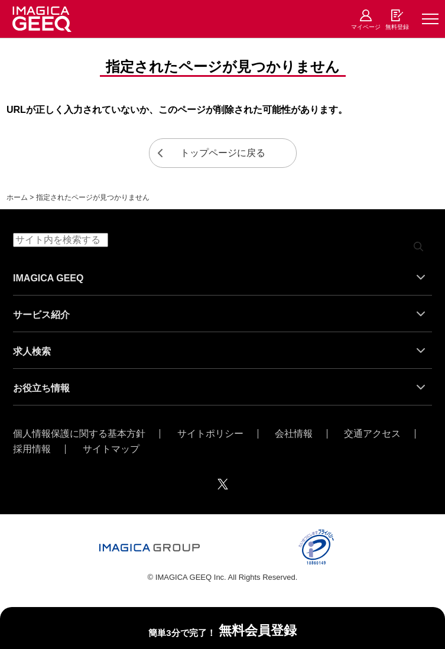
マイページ (366, 27)
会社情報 (294, 434)
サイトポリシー (210, 434)
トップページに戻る (222, 153)
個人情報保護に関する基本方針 (79, 434)
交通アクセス (372, 434)
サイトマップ (111, 449)
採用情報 (32, 449)
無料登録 (397, 27)
